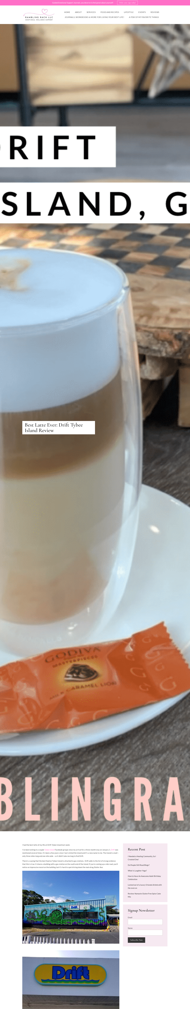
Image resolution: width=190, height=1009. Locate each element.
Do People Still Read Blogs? (139, 865)
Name (130, 928)
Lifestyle (129, 12)
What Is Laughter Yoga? (137, 871)
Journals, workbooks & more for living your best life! (94, 17)
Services (91, 12)
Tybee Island (49, 850)
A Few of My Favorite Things (144, 17)
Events (142, 12)
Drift (113, 850)
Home (67, 12)
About (78, 12)
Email (130, 917)
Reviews (155, 12)
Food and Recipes (110, 12)
